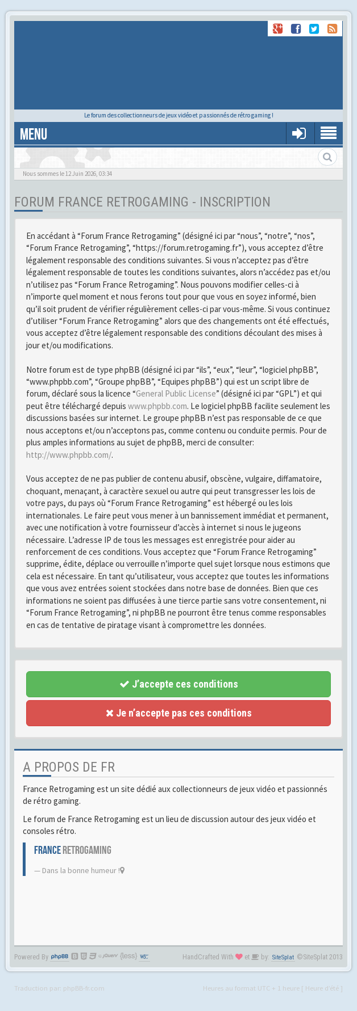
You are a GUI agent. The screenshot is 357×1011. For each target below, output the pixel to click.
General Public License (176, 393)
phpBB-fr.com (84, 987)
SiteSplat (283, 957)
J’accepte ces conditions (178, 684)
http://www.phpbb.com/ (68, 454)
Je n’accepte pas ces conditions (179, 713)
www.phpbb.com (157, 406)
